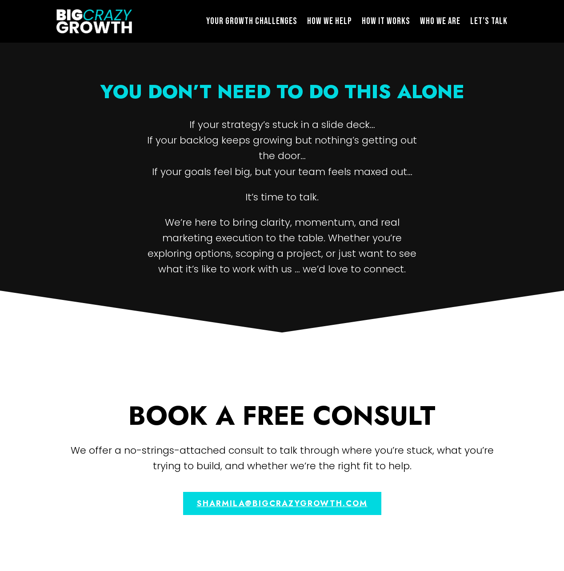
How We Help (329, 21)
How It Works (386, 21)
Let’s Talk (489, 21)
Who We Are (440, 21)
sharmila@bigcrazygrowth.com (282, 503)
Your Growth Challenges (251, 21)
